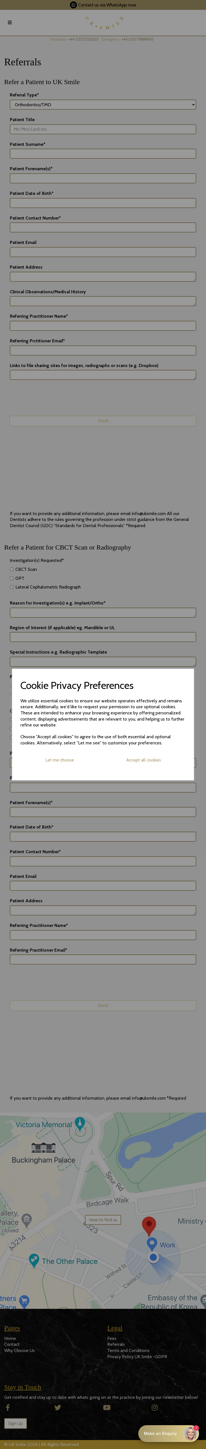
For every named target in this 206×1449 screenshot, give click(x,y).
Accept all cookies (143, 760)
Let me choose (59, 760)
